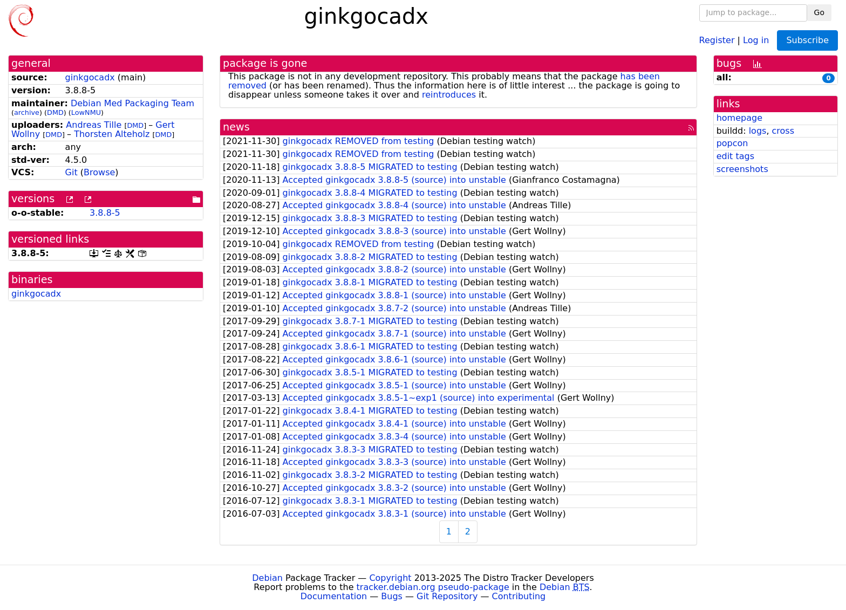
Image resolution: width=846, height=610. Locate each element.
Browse (99, 172)
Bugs (391, 596)
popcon (732, 143)
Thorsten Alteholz (111, 134)
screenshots (742, 169)
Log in (756, 40)
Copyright (390, 578)
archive (26, 112)
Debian (267, 578)
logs (758, 131)
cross (783, 131)
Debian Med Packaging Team (132, 103)
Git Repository (447, 596)
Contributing (519, 596)
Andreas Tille (93, 125)
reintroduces (449, 95)
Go (819, 12)
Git (71, 172)
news (236, 127)
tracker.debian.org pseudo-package (433, 587)
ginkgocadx (90, 77)
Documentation (334, 596)
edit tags (735, 156)
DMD (55, 112)
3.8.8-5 (105, 213)
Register (717, 40)
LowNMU (86, 112)
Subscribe (807, 40)
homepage (739, 118)
